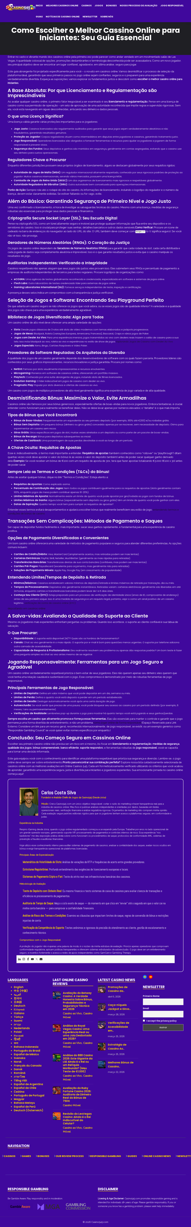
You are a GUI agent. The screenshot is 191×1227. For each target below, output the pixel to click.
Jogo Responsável (172, 5)
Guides (132, 1156)
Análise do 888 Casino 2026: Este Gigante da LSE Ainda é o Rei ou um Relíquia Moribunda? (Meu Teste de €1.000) (78, 1063)
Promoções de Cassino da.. (117, 989)
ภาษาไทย (19, 1076)
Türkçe (18, 1016)
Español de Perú (24, 1106)
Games (26, 1156)
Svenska (19, 1058)
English (18, 987)
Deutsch (19, 1005)
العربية (17, 994)
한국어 (18, 998)
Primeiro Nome (151, 995)
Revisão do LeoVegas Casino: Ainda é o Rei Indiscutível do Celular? (77, 1118)
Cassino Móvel (71, 1105)
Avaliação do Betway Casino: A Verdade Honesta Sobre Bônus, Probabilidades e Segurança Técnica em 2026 (77, 1000)
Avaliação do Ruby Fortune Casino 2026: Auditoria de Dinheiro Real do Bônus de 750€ (77, 1094)
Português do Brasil (27, 1050)
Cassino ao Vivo (72, 1013)
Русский (19, 1035)
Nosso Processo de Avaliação (138, 5)
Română (19, 1073)
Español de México (26, 1054)
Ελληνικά (19, 1009)
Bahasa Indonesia (26, 1046)
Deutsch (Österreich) (28, 1110)
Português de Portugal (29, 1095)
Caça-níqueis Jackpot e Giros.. (119, 1006)
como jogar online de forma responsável (117, 722)
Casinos (86, 5)
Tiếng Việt (20, 1080)
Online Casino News (157, 1156)
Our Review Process (70, 1156)
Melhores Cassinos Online (62, 5)
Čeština (19, 1091)
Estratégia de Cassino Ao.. (117, 1046)
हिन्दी (17, 1039)
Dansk (18, 1069)
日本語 (18, 1002)
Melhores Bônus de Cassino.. (120, 1064)
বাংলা (16, 1043)
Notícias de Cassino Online (63, 16)
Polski (18, 1031)
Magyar (19, 1099)
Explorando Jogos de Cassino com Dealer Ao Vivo (144, 341)
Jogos (99, 5)
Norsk (18, 1061)
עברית (17, 1024)
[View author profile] (29, 801)
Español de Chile (25, 1087)
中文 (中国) (21, 990)
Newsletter (90, 16)
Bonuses (111, 5)
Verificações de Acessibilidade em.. (118, 1026)
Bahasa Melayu (24, 1102)
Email (146, 1008)
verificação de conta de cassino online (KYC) (50, 602)
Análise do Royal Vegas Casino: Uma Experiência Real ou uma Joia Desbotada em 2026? (77, 1032)
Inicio (39, 5)
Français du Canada (27, 1065)
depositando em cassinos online (26, 608)
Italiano (19, 1013)
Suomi (18, 1020)
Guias (39, 16)
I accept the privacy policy (160, 1020)
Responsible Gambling (105, 1156)
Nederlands (22, 1028)
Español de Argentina (28, 1084)
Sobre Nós (106, 16)
